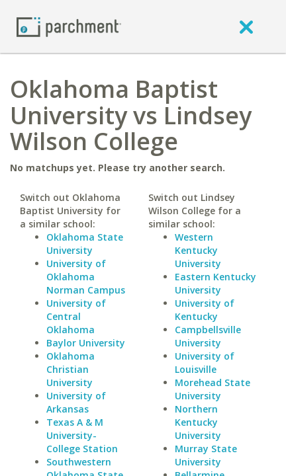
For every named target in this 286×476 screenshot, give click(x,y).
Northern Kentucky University (198, 422)
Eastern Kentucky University (215, 283)
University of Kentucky (204, 310)
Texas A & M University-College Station (82, 435)
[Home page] (69, 26)
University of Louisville (204, 363)
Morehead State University (212, 389)
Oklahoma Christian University (70, 369)
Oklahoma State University (84, 244)
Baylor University (85, 343)
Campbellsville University (208, 336)
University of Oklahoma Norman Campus (85, 276)
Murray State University (206, 455)
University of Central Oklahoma (76, 316)
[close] (246, 26)
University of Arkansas (76, 402)
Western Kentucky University (198, 250)
